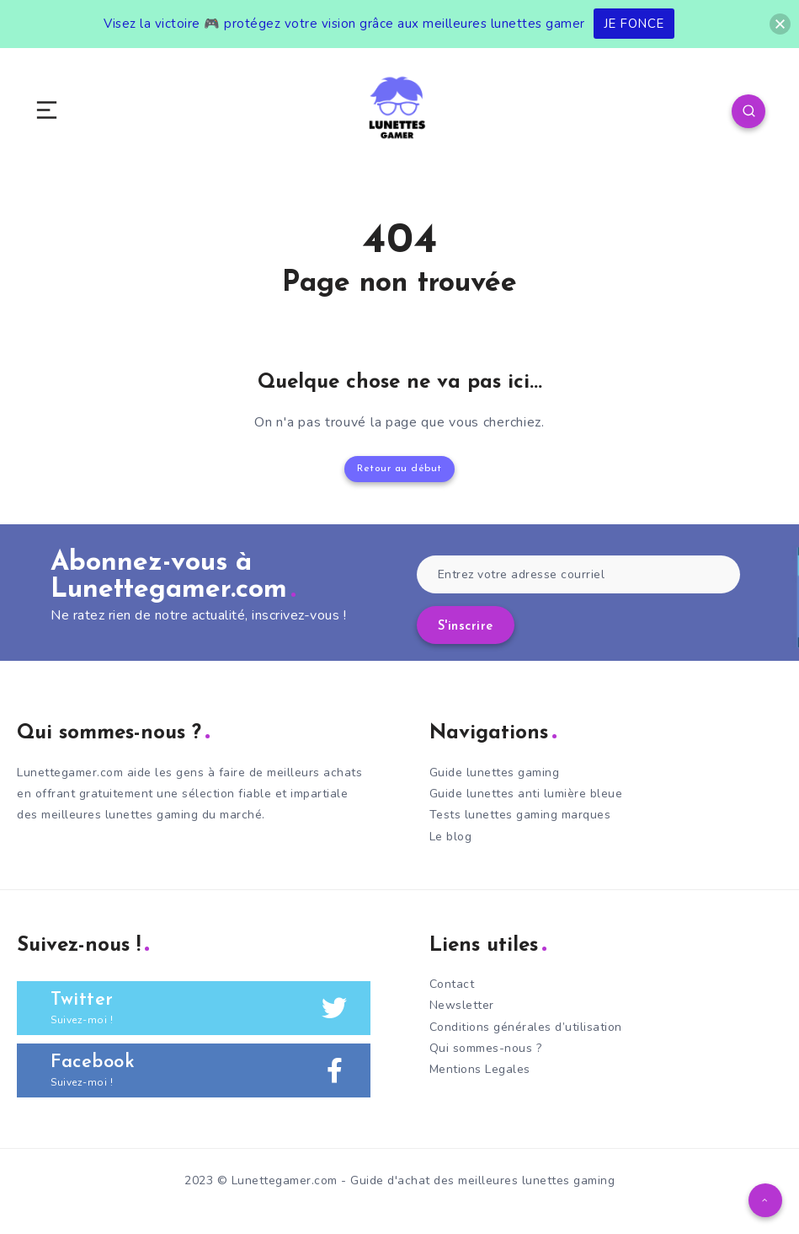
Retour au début (399, 469)
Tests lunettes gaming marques (520, 815)
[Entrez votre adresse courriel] (579, 574)
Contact (452, 984)
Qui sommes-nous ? (485, 1048)
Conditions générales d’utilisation (525, 1027)
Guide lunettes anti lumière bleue (526, 794)
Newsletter (461, 1005)
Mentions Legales (479, 1069)
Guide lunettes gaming (494, 773)
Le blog (450, 837)
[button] (780, 24)
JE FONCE (634, 23)
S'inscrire (465, 626)
